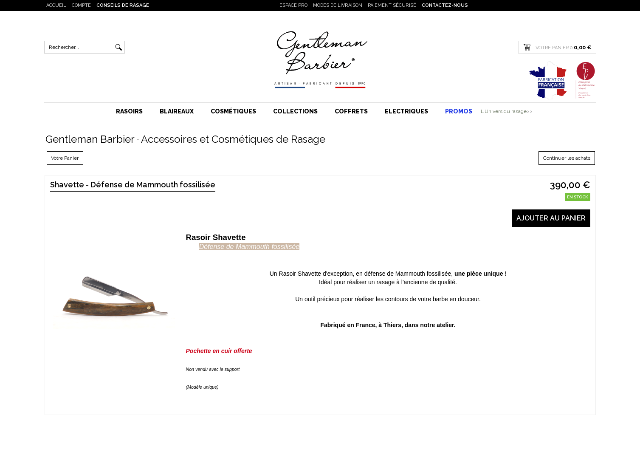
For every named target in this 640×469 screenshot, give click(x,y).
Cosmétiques (233, 111)
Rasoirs (129, 111)
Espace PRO (293, 5)
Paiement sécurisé (392, 5)
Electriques (406, 111)
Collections (295, 111)
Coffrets (351, 111)
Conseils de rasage (122, 5)
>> (530, 111)
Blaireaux (177, 111)
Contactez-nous (445, 5)
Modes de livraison (337, 5)
